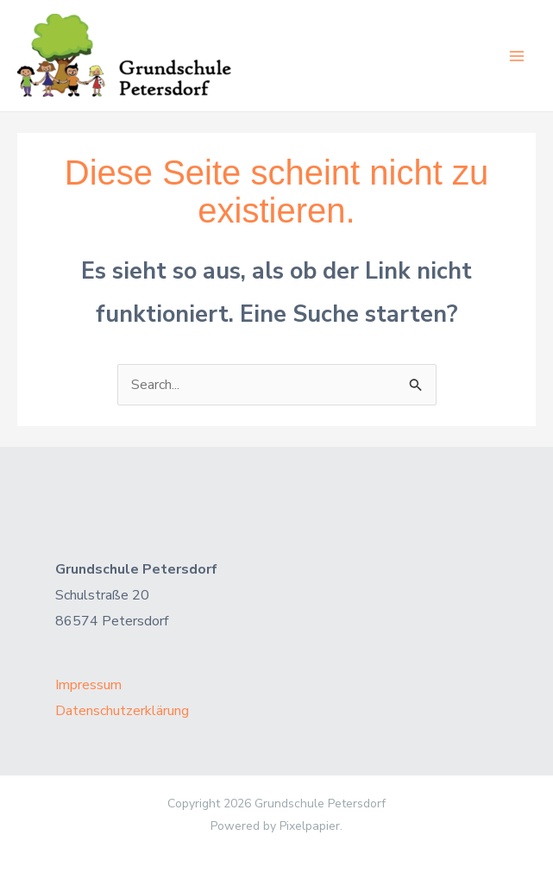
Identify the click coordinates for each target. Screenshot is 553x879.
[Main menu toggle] (517, 56)
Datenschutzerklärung (122, 710)
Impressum (88, 684)
